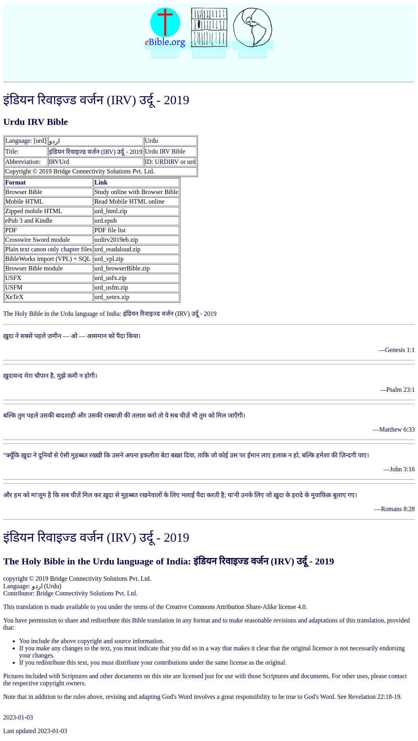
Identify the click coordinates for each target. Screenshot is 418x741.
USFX (13, 277)
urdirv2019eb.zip (116, 239)
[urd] (40, 140)
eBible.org (165, 54)
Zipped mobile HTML (33, 211)
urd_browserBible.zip (122, 268)
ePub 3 (14, 220)
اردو (54, 141)
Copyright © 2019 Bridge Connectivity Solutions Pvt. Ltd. (79, 171)
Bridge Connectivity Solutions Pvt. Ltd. (100, 578)
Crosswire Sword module (37, 239)
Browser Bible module (34, 268)
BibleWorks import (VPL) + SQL (48, 258)
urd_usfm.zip (111, 287)
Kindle (44, 220)
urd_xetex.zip (111, 297)
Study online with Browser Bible (136, 192)
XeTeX (14, 297)
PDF (11, 230)
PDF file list (109, 230)
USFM (14, 287)
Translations (209, 54)
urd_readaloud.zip (117, 249)
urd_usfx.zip (110, 277)
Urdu (151, 140)
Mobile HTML (24, 201)
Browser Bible (23, 192)
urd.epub (105, 220)
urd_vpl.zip (108, 258)
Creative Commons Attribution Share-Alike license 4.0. (236, 606)
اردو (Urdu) (47, 586)
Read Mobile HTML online (129, 201)
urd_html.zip (110, 211)
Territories (253, 54)
